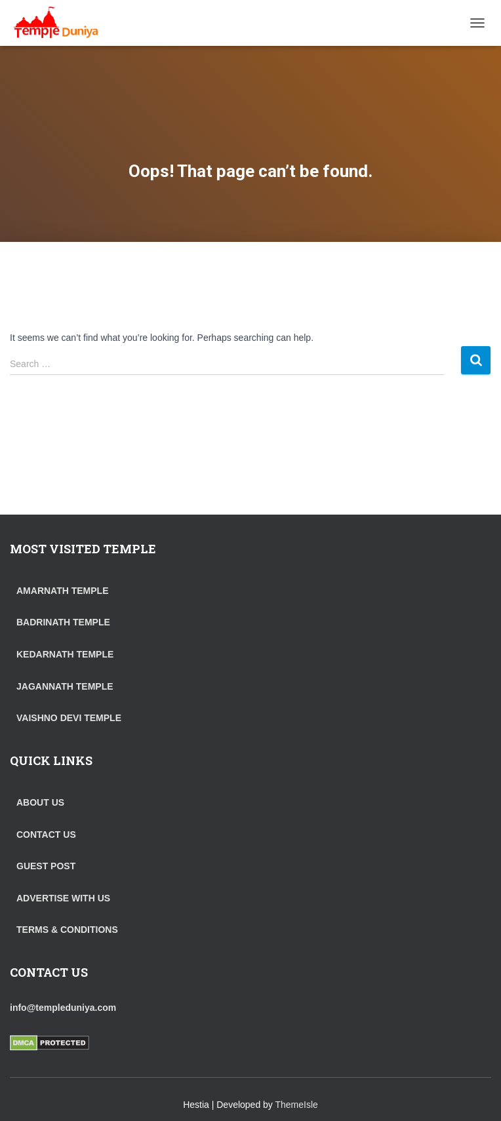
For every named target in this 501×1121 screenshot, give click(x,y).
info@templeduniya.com (63, 1007)
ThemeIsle (296, 1104)
